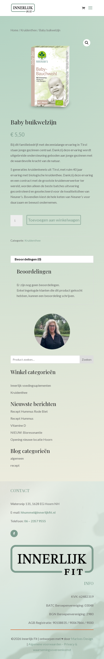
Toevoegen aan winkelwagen (53, 219)
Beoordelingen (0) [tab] (28, 259)
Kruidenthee (29, 30)
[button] (86, 42)
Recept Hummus (21, 418)
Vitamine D (18, 425)
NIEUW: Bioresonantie (26, 432)
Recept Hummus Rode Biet (29, 411)
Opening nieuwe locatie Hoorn (31, 439)
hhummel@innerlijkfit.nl (38, 512)
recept (15, 465)
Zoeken (87, 359)
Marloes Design (82, 639)
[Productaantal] (16, 220)
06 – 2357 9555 (35, 521)
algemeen (17, 458)
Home (14, 30)
